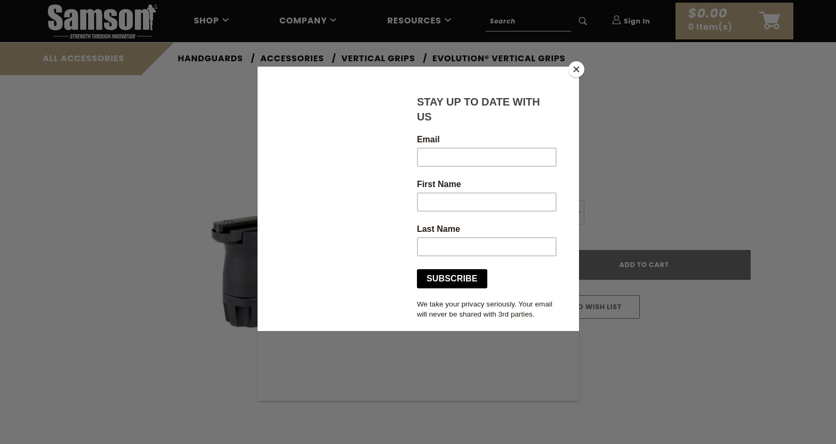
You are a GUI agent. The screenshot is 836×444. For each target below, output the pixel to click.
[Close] (576, 69)
